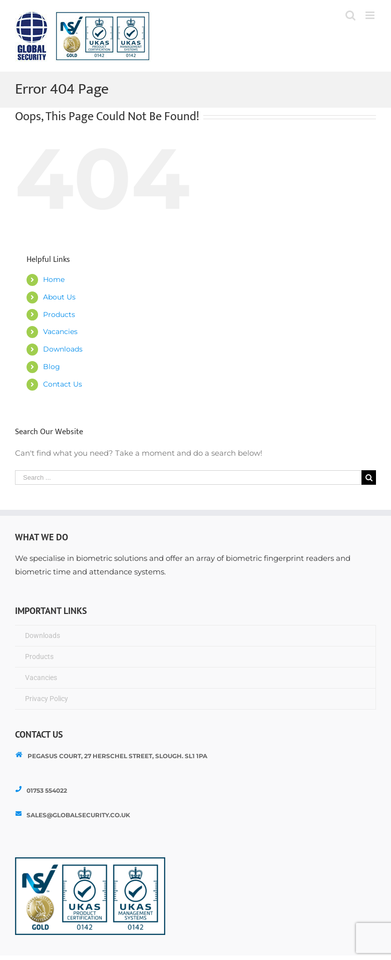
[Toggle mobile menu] (370, 15)
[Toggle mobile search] (350, 15)
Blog (51, 366)
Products (59, 314)
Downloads (63, 349)
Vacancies (60, 331)
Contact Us (62, 384)
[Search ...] (188, 477)
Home (54, 279)
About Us (59, 296)
